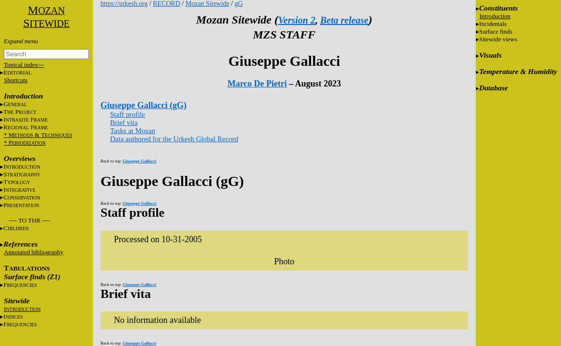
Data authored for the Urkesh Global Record (174, 139)
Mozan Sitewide (207, 3)
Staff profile (127, 114)
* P (25, 142)
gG (239, 3)
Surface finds (495, 31)
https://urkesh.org (124, 3)
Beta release (344, 20)
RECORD (166, 3)
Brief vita (123, 122)
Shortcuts (15, 80)
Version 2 (296, 20)
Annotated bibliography (33, 252)
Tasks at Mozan (132, 131)
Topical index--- (24, 64)
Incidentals (493, 23)
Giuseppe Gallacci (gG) (143, 105)
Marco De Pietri (257, 83)
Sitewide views (498, 39)
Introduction (495, 16)
